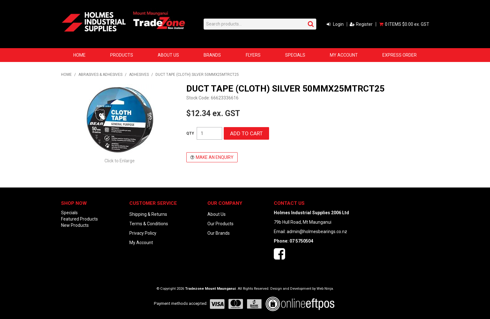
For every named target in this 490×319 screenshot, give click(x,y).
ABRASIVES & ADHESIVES (100, 74)
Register (364, 24)
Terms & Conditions (148, 223)
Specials (295, 55)
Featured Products (79, 218)
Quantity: (190, 133)
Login (338, 24)
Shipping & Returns (148, 214)
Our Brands (218, 233)
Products (121, 55)
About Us (168, 55)
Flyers (253, 55)
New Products (75, 225)
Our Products (220, 223)
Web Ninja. (325, 289)
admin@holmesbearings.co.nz (317, 231)
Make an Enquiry (215, 157)
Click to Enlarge (119, 160)
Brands (212, 55)
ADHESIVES (139, 74)
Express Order (399, 55)
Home (79, 55)
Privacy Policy (142, 233)
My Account (344, 55)
